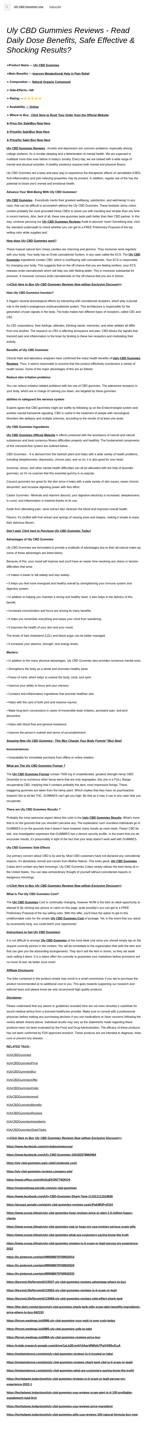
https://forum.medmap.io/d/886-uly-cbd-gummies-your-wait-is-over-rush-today (61, 1320)
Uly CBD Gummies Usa (28, 6)
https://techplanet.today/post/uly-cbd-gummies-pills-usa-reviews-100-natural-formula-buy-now (72, 1414)
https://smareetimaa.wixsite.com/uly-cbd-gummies (42, 1188)
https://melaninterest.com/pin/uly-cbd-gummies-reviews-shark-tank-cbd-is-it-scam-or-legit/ (70, 1362)
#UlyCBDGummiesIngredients (26, 1121)
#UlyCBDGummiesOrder (23, 1088)
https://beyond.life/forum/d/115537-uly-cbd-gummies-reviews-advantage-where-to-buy (66, 1281)
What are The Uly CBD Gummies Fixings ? (36, 765)
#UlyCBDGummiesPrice (22, 1063)
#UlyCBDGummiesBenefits (24, 1104)
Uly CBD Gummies (46, 65)
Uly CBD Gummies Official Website (31, 435)
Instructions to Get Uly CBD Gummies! (33, 932)
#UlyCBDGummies (19, 1055)
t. (7, 6)
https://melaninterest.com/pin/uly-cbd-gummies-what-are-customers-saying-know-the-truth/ (70, 1370)
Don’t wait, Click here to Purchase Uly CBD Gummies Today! (49, 530)
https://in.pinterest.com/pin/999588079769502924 (40, 1265)
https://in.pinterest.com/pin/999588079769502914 (40, 1257)
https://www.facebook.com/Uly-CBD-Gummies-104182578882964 (51, 1154)
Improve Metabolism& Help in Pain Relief (60, 73)
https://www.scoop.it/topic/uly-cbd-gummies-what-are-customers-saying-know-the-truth (68, 1235)
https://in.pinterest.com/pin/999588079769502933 (40, 1273)
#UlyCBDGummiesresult (22, 1096)
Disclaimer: (14, 997)
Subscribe (55, 6)
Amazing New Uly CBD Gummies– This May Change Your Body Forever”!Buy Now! (64, 740)
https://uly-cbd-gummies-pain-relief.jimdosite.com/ (42, 1163)
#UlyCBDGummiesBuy (21, 1071)
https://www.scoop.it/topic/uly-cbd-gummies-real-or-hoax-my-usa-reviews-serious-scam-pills (71, 1226)
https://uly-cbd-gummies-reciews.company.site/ (40, 1171)
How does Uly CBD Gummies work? (32, 240)
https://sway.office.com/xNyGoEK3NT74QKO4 (38, 1179)
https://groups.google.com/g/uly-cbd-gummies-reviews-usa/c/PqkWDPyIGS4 (60, 1204)
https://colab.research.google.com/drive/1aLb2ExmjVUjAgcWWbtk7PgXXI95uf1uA (63, 1345)
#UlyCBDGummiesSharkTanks (27, 1129)
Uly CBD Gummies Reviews (26, 148)
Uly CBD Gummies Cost (67, 918)
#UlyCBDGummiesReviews (24, 1113)
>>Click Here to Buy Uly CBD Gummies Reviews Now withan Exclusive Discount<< (64, 284)
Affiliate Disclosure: (20, 970)
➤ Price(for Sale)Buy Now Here (28, 131)
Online (34, 106)
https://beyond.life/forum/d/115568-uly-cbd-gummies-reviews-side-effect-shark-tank (65, 1298)
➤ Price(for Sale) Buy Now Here (28, 140)
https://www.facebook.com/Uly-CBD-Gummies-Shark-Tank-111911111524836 (60, 1196)
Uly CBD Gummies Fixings (31, 774)
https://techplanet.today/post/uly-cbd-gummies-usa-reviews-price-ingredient (60, 1406)
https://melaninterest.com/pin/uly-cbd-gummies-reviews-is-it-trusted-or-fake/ (60, 1353)
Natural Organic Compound (51, 81)
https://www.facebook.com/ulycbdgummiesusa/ (40, 1146)
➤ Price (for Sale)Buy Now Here (28, 123)
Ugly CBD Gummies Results (101, 817)
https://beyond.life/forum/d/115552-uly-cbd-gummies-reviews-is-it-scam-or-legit (62, 1290)
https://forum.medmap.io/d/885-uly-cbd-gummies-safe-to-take (49, 1328)
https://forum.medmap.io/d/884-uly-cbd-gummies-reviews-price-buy (54, 1337)
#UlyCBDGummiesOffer (22, 1079)
